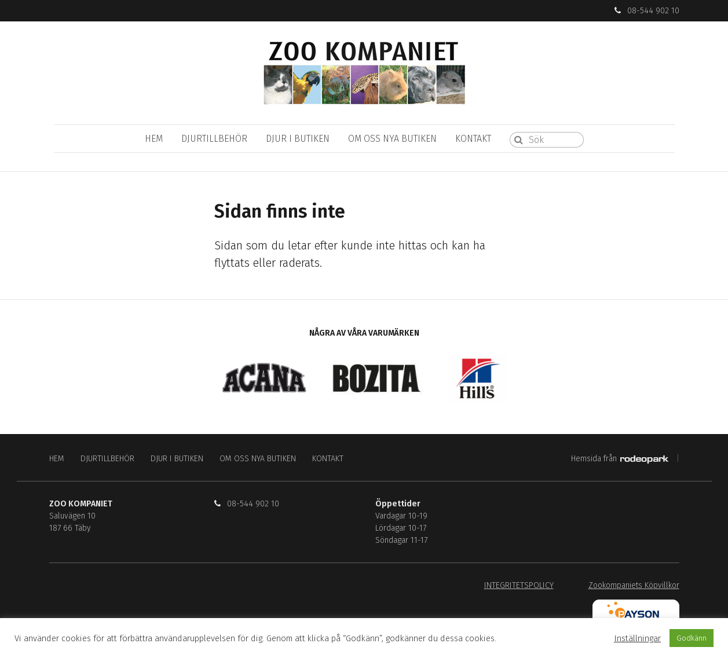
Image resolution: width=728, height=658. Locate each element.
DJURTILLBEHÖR (214, 138)
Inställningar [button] (637, 638)
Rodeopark (644, 459)
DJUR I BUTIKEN (298, 138)
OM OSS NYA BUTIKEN (392, 138)
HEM (154, 138)
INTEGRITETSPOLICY (519, 585)
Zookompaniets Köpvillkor (633, 585)
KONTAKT (473, 138)
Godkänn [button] (691, 638)
